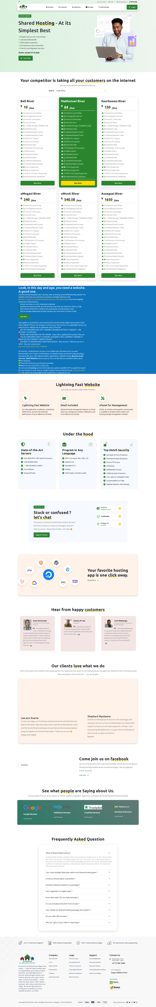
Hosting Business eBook (97, 970)
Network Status (94, 966)
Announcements (95, 962)
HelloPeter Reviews (62, 813)
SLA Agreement (74, 962)
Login (132, 7)
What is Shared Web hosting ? (58, 853)
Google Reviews (30, 814)
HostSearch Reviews (123, 812)
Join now (84, 775)
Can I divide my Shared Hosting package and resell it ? (68, 910)
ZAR (111, 2)
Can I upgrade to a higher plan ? (59, 891)
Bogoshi (91, 736)
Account (101, 2)
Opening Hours (54, 977)
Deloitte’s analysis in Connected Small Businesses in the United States (44, 299)
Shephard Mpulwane (99, 716)
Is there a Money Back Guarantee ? (60, 878)
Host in (51, 91)
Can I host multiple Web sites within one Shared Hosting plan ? (72, 872)
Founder (76, 623)
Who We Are (53, 959)
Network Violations (75, 973)
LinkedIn (103, 525)
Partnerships (103, 7)
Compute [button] (62, 7)
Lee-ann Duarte (29, 718)
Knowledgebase (95, 959)
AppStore (76, 7)
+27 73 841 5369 (118, 963)
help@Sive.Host (106, 509)
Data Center (53, 966)
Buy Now (37, 183)
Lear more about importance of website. (33, 346)
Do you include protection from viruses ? (62, 904)
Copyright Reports (75, 970)
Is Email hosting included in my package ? (63, 885)
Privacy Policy (73, 959)
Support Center (42, 535)
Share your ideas (95, 973)
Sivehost (24, 765)
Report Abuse (74, 977)
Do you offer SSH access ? (57, 916)
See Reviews (27, 819)
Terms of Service (75, 966)
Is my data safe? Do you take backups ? (62, 897)
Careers (51, 973)
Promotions (53, 970)
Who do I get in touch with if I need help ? (63, 922)
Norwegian (121, 2)
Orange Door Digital (28, 735)
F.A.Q (50, 962)
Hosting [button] (49, 7)
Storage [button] (89, 7)
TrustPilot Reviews (92, 813)
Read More (93, 580)
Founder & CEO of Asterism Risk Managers (123, 624)
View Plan (25, 58)
